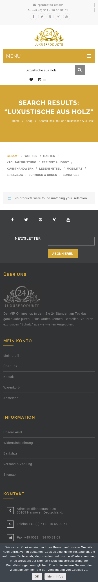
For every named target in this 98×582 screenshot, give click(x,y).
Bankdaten (11, 453)
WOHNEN (31, 156)
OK (37, 576)
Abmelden (10, 398)
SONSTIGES (71, 175)
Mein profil (11, 355)
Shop (29, 121)
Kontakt (9, 377)
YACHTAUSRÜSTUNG (21, 162)
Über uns (10, 366)
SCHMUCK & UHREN (43, 175)
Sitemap (9, 474)
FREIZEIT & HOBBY (55, 162)
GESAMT (13, 156)
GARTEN (49, 156)
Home (16, 121)
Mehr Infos (55, 576)
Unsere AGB (12, 432)
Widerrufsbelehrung (18, 443)
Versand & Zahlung (17, 464)
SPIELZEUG (15, 175)
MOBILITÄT (74, 168)
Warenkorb (11, 387)
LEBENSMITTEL (50, 168)
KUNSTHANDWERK (20, 168)
